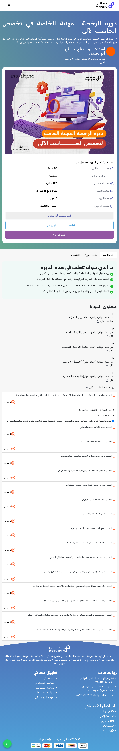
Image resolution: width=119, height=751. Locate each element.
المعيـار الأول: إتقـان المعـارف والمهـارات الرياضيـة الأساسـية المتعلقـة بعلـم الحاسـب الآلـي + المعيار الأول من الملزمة (64, 395)
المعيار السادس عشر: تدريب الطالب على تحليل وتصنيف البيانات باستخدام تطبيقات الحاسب (74, 629)
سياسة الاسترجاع (45, 692)
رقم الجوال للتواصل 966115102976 (95, 695)
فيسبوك (108, 711)
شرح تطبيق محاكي (44, 697)
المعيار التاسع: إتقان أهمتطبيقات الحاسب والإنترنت (91, 528)
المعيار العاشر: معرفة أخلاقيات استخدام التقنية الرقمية (89, 542)
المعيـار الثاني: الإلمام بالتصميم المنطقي (96, 427)
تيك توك (108, 725)
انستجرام (107, 721)
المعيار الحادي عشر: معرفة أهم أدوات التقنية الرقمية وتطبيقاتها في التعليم (81, 557)
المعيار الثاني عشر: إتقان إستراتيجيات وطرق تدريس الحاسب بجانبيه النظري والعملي (77, 572)
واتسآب (108, 730)
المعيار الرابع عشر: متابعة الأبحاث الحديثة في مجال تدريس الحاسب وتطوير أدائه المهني (77, 600)
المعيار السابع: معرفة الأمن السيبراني (97, 499)
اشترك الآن (59, 235)
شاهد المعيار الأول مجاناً (60, 225)
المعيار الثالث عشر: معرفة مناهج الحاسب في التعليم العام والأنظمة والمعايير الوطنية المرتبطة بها (72, 586)
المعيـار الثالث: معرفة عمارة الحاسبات (96, 441)
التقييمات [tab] (75, 255)
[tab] (59, 399)
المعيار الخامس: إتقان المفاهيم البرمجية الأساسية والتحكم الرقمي (85, 470)
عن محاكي (49, 678)
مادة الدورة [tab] (108, 255)
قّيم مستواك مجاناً (60, 215)
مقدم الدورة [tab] (91, 255)
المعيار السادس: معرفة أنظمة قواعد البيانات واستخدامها (89, 485)
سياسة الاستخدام (44, 682)
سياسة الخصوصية (45, 687)
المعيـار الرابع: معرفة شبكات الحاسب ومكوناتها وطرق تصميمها (86, 456)
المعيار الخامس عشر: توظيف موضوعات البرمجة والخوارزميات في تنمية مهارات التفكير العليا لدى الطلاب (69, 615)
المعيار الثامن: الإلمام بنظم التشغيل (97, 514)
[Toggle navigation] (9, 6)
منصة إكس (107, 716)
